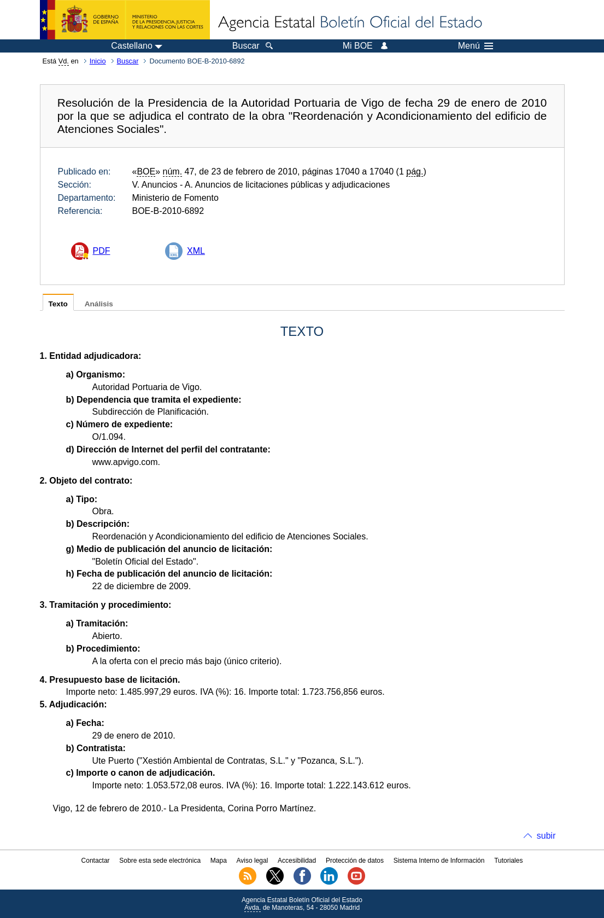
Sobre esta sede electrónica (160, 860)
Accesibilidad (297, 860)
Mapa (218, 860)
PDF (101, 250)
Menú (475, 46)
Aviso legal (252, 860)
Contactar (95, 860)
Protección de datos (355, 860)
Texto (58, 304)
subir (546, 835)
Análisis (99, 304)
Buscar (128, 61)
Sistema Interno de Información (439, 860)
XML (196, 250)
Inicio (98, 61)
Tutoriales (508, 860)
